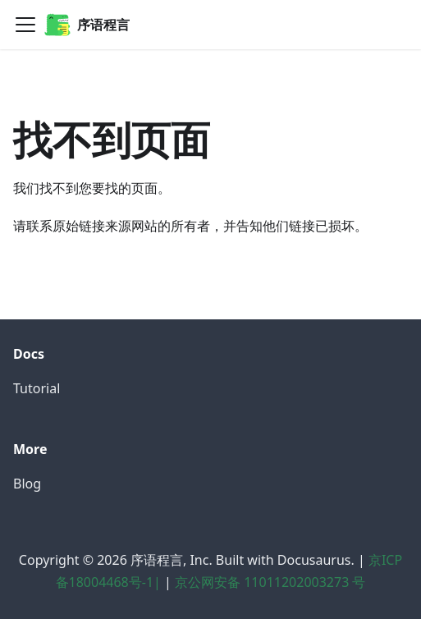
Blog (27, 484)
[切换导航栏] (25, 24)
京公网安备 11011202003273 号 (270, 582)
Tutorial (36, 388)
